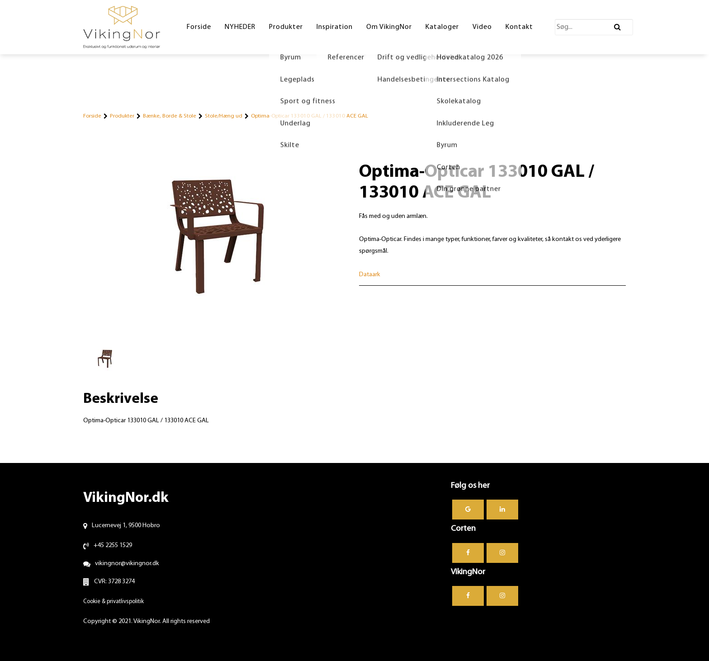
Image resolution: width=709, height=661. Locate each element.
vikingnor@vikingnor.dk (127, 563)
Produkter (122, 116)
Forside (92, 116)
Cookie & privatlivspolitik (113, 601)
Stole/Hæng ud (223, 116)
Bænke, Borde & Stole (169, 116)
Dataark (369, 274)
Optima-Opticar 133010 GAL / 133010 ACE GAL (309, 116)
